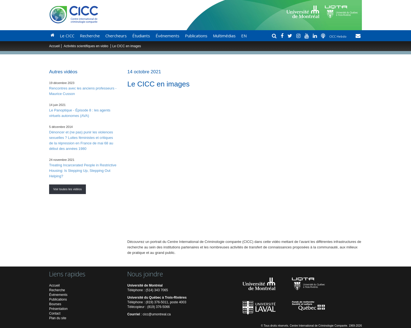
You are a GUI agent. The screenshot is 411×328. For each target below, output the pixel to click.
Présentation (58, 309)
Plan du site (57, 318)
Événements (167, 35)
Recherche (90, 35)
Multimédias (224, 35)
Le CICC (67, 35)
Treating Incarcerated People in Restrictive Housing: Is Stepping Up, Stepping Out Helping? (82, 170)
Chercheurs (116, 35)
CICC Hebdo (338, 36)
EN (244, 35)
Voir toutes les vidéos (67, 189)
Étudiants (141, 35)
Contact (54, 313)
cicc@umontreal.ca (157, 314)
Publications (196, 35)
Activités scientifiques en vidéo (86, 46)
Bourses (55, 304)
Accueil (54, 46)
